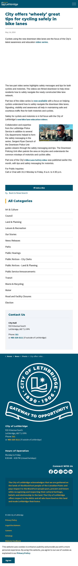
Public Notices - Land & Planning (21, 265)
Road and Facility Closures (18, 296)
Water (8, 290)
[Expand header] (74, 4)
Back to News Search (18, 193)
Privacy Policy (11, 520)
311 (13, 436)
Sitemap (8, 536)
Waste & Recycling (14, 283)
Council (8, 215)
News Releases (12, 240)
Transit (8, 277)
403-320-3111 (14, 439)
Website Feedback (13, 541)
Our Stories (10, 234)
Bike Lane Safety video (36, 160)
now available (40, 101)
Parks (8, 246)
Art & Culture (11, 209)
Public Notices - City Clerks (18, 259)
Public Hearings (13, 252)
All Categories (20, 201)
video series (42, 42)
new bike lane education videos (32, 119)
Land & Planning (13, 221)
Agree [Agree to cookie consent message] (8, 560)
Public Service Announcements (20, 271)
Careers (8, 530)
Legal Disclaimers (12, 525)
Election (9, 302)
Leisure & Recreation (15, 228)
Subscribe (39, 187)
